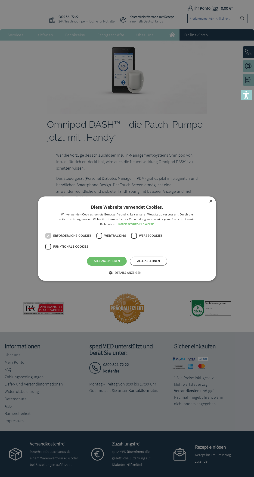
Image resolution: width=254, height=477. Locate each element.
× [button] (210, 201)
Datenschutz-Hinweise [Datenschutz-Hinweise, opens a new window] (136, 224)
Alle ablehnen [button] (148, 261)
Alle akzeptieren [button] (107, 261)
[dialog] (127, 238)
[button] (246, 95)
